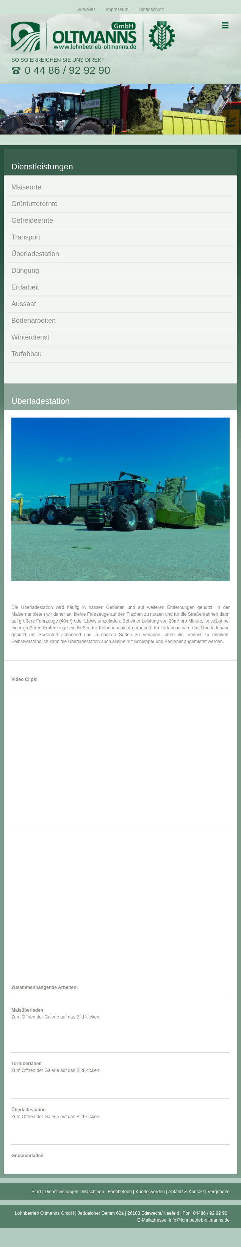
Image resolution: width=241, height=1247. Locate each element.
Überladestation (35, 254)
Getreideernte (32, 220)
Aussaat (23, 304)
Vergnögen (219, 1191)
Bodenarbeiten (33, 320)
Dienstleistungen (61, 1191)
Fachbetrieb (119, 1191)
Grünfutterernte (34, 204)
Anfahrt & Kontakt (186, 1191)
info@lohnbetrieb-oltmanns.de (199, 1220)
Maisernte (26, 187)
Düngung (25, 270)
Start (36, 1191)
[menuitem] (86, 9)
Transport (25, 237)
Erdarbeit (25, 287)
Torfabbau (26, 354)
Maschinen (93, 1191)
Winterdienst (30, 337)
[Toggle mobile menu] (226, 25)
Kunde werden (150, 1191)
